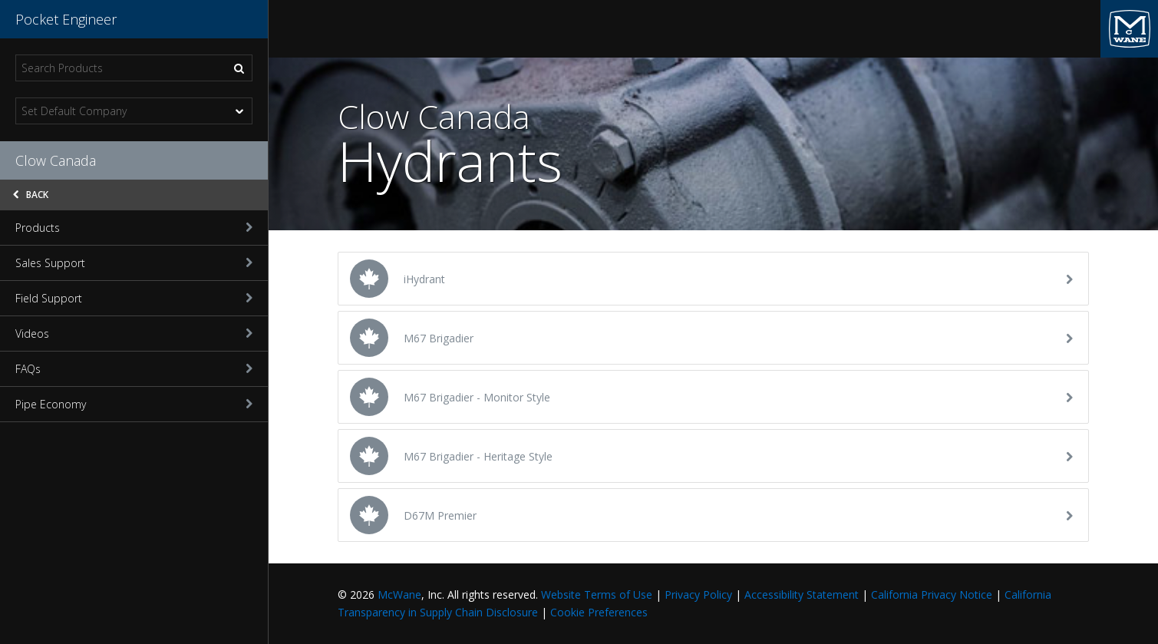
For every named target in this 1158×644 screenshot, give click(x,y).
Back (30, 194)
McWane (399, 594)
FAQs (133, 369)
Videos (133, 333)
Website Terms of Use (596, 594)
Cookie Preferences (599, 612)
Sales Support (133, 263)
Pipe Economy (133, 404)
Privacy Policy (698, 594)
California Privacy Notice (931, 594)
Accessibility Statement (801, 594)
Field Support (133, 298)
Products (133, 227)
